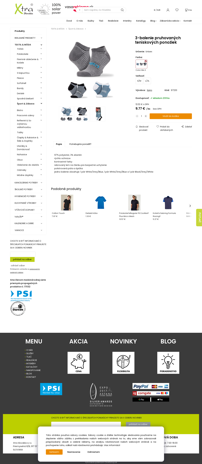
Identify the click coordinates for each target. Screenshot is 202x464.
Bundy (20, 88)
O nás (80, 20)
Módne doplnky (25, 175)
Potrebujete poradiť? (80, 144)
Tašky (20, 132)
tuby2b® (19, 216)
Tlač (101, 20)
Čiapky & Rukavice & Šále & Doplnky (27, 139)
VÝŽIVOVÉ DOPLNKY (25, 209)
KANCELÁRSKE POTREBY (26, 182)
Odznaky (21, 170)
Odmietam (93, 452)
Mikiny (20, 67)
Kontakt (188, 20)
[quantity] (141, 116)
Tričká (20, 48)
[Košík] (188, 10)
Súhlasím (54, 452)
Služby (91, 20)
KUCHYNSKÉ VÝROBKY (25, 203)
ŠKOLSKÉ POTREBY (24, 189)
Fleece (20, 78)
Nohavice (22, 154)
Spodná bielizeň (25, 98)
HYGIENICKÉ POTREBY (25, 196)
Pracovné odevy (25, 115)
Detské (20, 93)
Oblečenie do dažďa (28, 164)
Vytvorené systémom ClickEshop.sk (101, 462)
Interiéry (127, 20)
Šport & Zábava (25, 103)
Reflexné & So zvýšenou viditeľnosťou (24, 124)
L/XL (147, 80)
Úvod (69, 20)
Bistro (20, 110)
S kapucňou (23, 72)
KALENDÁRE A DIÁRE (24, 223)
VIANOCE (19, 230)
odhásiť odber (18, 265)
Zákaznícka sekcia (169, 20)
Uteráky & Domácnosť (23, 148)
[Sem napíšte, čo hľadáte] (104, 10)
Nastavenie (73, 452)
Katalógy (141, 20)
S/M (139, 80)
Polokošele (22, 54)
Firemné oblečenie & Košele (28, 61)
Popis (59, 144)
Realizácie (113, 20)
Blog (152, 20)
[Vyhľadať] (79, 10)
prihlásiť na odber (22, 259)
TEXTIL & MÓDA (23, 44)
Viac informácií (112, 445)
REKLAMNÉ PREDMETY (25, 37)
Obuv (20, 159)
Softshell (21, 83)
